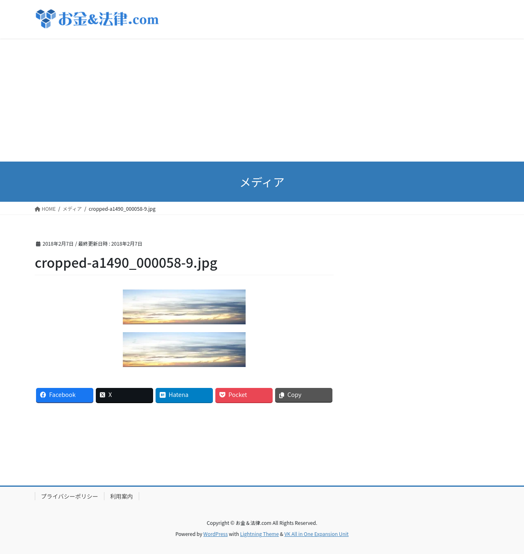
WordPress (215, 533)
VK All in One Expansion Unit (317, 533)
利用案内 (121, 496)
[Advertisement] (262, 100)
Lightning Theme (259, 533)
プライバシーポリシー (69, 496)
